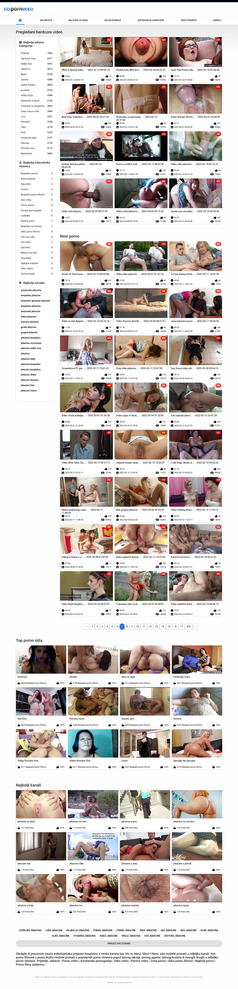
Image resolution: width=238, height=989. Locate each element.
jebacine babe (28, 359)
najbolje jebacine (78, 930)
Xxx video (37, 242)
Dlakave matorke (37, 263)
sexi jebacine (188, 930)
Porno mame (37, 205)
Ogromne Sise (37, 58)
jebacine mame (29, 390)
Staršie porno (37, 221)
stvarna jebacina (84, 936)
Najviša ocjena (78, 20)
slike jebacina (209, 930)
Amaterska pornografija (96, 961)
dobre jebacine (28, 316)
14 (162, 626)
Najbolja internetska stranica (34, 164)
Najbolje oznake (34, 283)
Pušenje (37, 53)
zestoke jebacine (174, 936)
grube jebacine (28, 327)
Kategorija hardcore (151, 20)
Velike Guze (37, 95)
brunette (37, 90)
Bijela (37, 74)
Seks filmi (37, 184)
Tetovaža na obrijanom (37, 106)
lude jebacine (54, 930)
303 (189, 626)
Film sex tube (37, 237)
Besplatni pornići (37, 173)
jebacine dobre (28, 374)
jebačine (25, 353)
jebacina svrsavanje (31, 343)
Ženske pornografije (37, 210)
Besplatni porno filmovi (37, 194)
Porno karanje (37, 178)
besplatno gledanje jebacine (35, 300)
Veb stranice (189, 20)
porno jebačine (103, 930)
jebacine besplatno (31, 369)
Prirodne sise (37, 148)
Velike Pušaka (37, 85)
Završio (37, 79)
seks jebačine (148, 930)
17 (181, 626)
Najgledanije (112, 20)
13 (156, 626)
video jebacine (109, 936)
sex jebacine (168, 930)
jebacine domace (30, 380)
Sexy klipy (37, 258)
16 (175, 626)
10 (137, 626)
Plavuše (37, 143)
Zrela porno (158, 961)
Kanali (217, 20)
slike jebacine (60, 936)
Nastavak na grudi (37, 100)
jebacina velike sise (31, 348)
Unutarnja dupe (37, 137)
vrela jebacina (131, 936)
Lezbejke (37, 215)
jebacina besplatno (31, 337)
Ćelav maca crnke (37, 111)
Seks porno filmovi (37, 231)
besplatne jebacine (31, 295)
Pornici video (139, 961)
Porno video (70, 961)
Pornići (37, 189)
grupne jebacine (29, 332)
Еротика (37, 247)
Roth (37, 132)
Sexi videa (37, 200)
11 (144, 626)
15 (169, 626)
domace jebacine (30, 321)
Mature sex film (37, 252)
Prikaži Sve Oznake (119, 943)
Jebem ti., (37, 69)
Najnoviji (46, 20)
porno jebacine (126, 930)
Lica (37, 116)
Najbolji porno (204, 961)
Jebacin (109, 982)
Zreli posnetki (37, 273)
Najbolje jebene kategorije (31, 44)
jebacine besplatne (31, 364)
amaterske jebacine (31, 290)
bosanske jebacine (30, 311)
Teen (37, 127)
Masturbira (37, 153)
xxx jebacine (152, 936)
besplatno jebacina (31, 306)
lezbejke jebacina (30, 930)
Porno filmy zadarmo (30, 964)
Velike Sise (37, 63)
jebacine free (28, 385)
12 (150, 626)
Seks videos (37, 268)
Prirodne (37, 121)
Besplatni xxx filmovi (37, 226)
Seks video (121, 961)
